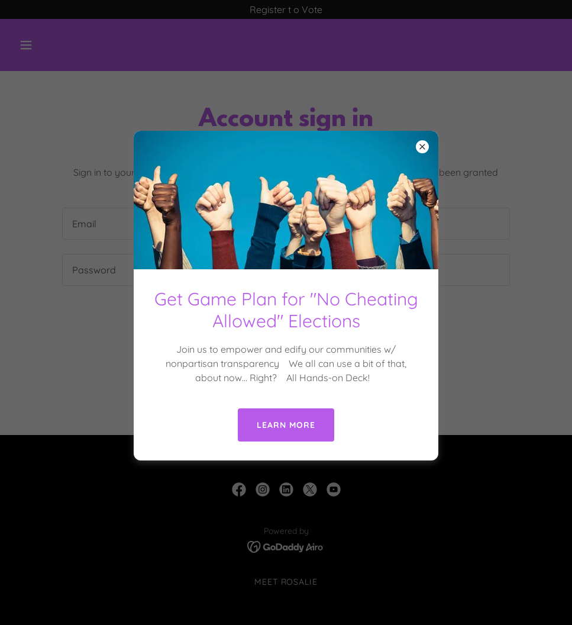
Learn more (286, 425)
